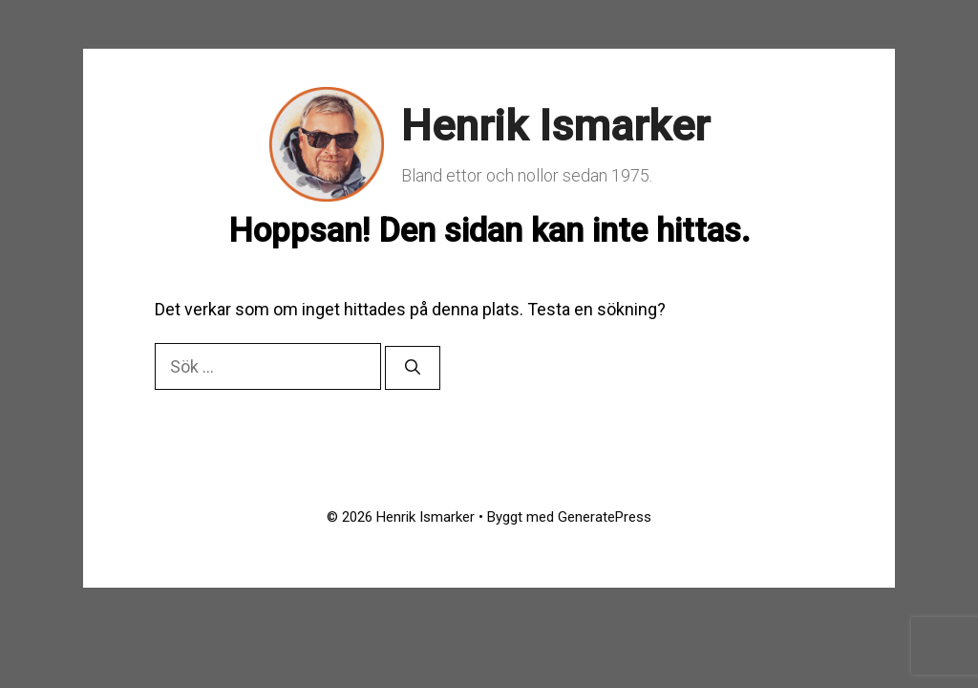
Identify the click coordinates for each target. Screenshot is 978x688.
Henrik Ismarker (555, 125)
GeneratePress (604, 517)
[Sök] (412, 368)
